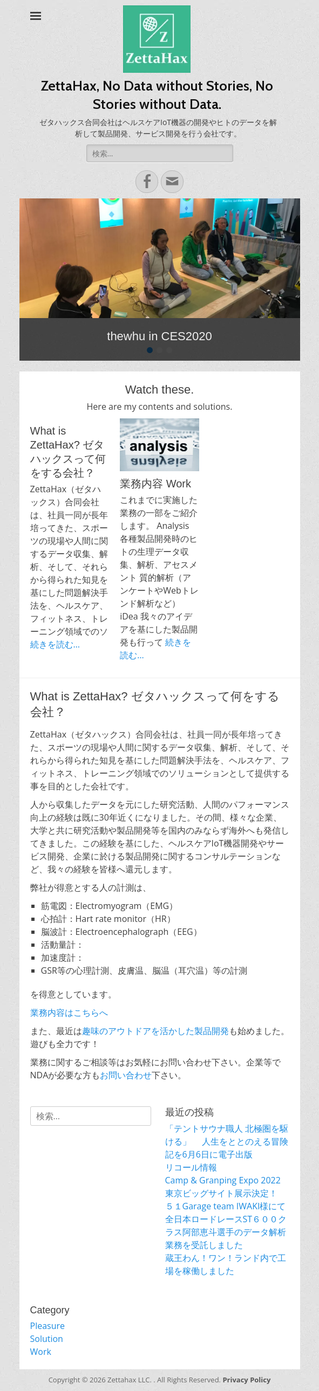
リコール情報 (191, 1167)
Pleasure (47, 1326)
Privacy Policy (246, 1380)
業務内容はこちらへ (69, 1012)
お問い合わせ (126, 1075)
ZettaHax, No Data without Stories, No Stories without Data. (157, 95)
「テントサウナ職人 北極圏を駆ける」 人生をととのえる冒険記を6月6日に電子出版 (226, 1141)
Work (40, 1352)
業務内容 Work (155, 484)
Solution (46, 1339)
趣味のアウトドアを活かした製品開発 (155, 1031)
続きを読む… (55, 644)
